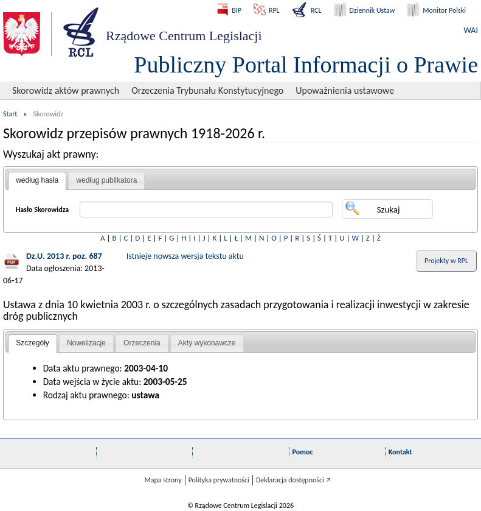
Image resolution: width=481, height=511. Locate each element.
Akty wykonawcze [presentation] (207, 343)
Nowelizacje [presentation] (86, 343)
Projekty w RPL (446, 260)
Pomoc (302, 452)
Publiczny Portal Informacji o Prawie (306, 64)
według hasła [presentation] (37, 180)
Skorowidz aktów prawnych (65, 90)
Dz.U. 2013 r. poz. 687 (64, 256)
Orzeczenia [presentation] (142, 343)
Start (10, 114)
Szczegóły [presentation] (32, 343)
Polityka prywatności (219, 480)
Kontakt (400, 452)
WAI (471, 30)
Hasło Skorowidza (42, 209)
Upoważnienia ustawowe (345, 90)
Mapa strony (162, 480)
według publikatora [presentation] (106, 180)
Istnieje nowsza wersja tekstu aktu (185, 256)
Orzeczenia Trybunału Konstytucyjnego (207, 90)
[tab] (37, 181)
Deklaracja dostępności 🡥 (293, 480)
